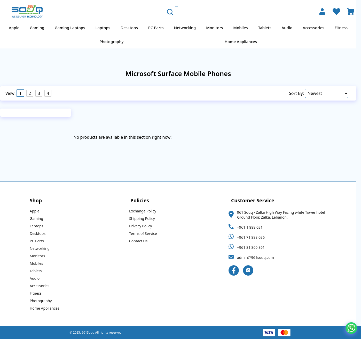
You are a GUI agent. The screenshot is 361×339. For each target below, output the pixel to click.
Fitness (343, 27)
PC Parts (158, 27)
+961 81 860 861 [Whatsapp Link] (253, 247)
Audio (289, 27)
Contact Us (140, 240)
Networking (187, 27)
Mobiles (243, 27)
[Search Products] (211, 12)
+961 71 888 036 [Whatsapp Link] (253, 237)
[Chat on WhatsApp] (351, 328)
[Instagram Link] (250, 270)
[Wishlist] (336, 12)
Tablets (267, 27)
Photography (114, 41)
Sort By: (299, 93)
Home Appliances (243, 41)
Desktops (131, 27)
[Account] (322, 12)
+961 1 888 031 (252, 227)
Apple (16, 27)
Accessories (315, 27)
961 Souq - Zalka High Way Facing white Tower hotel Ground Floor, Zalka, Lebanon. (283, 215)
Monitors (216, 27)
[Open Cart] (351, 12)
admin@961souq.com (257, 257)
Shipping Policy (144, 218)
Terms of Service (145, 233)
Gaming (39, 27)
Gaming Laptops (72, 27)
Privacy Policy (142, 226)
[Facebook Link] (236, 270)
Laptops (105, 27)
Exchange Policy (145, 211)
